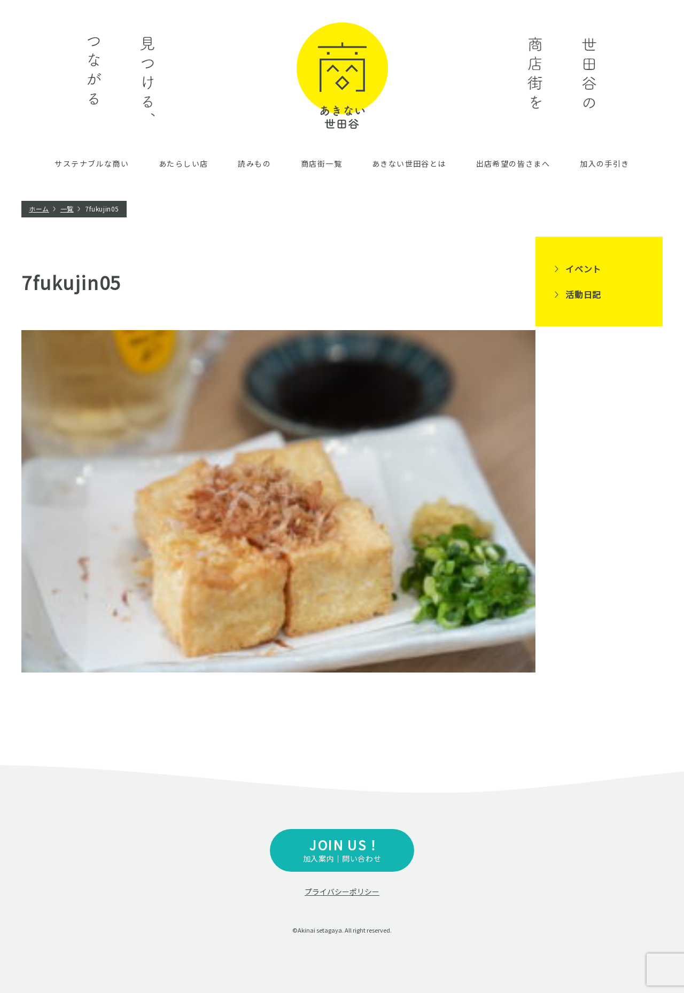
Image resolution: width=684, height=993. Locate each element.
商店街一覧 (321, 163)
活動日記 (583, 294)
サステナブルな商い (92, 163)
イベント (583, 268)
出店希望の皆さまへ (513, 163)
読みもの (254, 163)
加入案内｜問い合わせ (342, 849)
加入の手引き (604, 163)
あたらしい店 (183, 163)
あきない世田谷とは (409, 163)
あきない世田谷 (342, 75)
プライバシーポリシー (342, 891)
